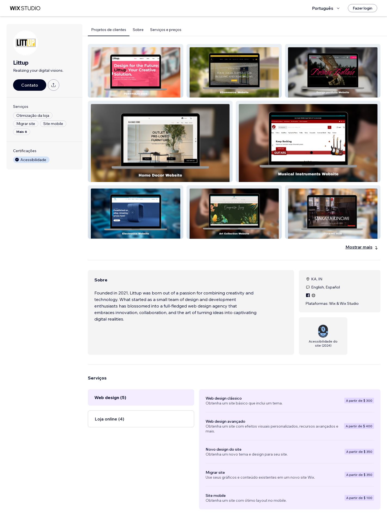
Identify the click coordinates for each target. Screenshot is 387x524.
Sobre (138, 29)
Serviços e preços (165, 29)
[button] (135, 71)
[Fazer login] (362, 8)
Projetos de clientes (108, 29)
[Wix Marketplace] (25, 8)
